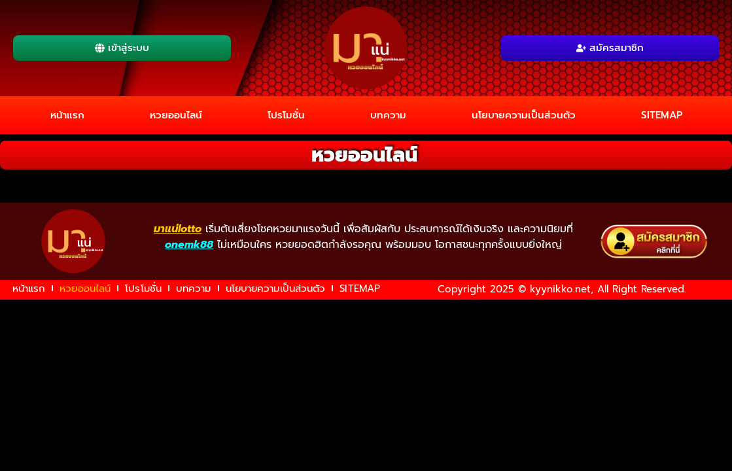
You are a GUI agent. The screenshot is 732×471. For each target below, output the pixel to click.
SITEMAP (661, 115)
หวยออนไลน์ (176, 115)
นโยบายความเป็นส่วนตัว (524, 115)
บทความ (388, 115)
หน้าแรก (67, 115)
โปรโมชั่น (286, 115)
